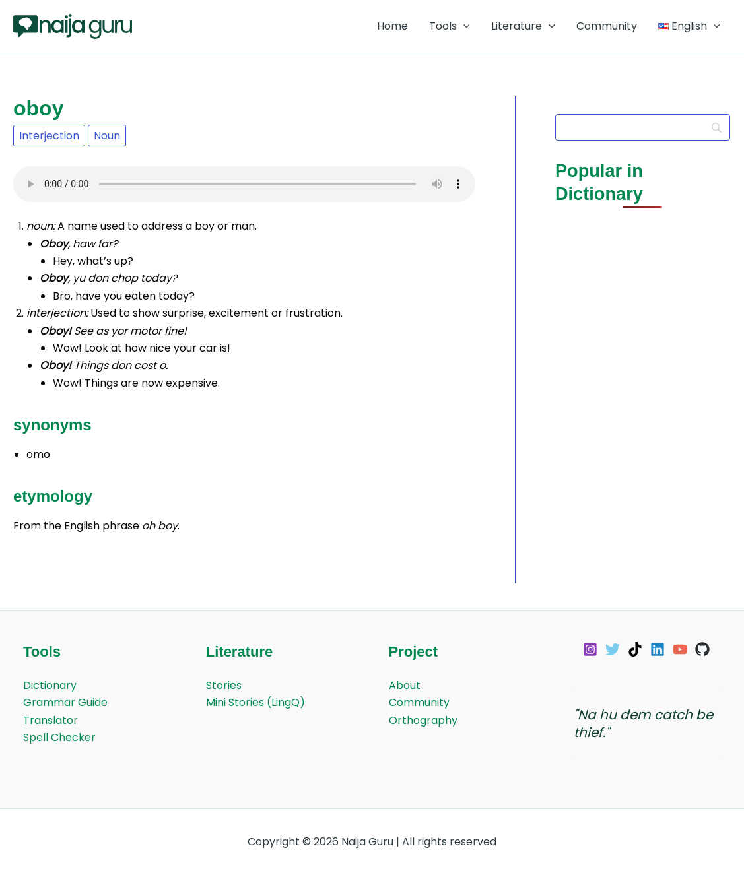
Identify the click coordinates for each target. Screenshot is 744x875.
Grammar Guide (65, 702)
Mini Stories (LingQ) (255, 702)
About (405, 685)
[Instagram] (590, 649)
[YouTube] (680, 649)
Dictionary (50, 685)
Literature (523, 26)
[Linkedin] (657, 649)
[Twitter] (612, 649)
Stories (224, 685)
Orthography (423, 720)
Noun (107, 135)
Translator (50, 720)
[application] (463, 26)
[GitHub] (702, 649)
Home (392, 26)
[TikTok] (635, 649)
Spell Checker (59, 737)
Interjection (49, 135)
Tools (449, 26)
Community (606, 26)
